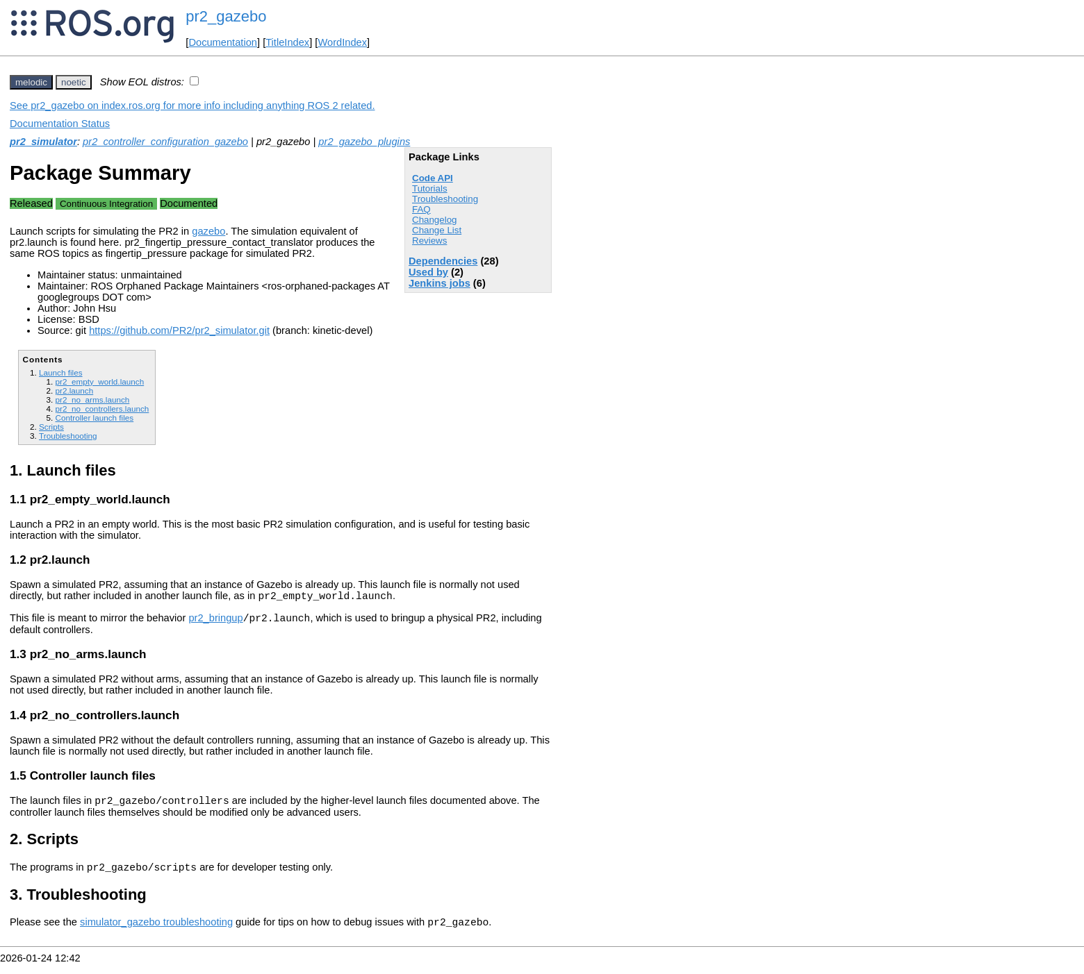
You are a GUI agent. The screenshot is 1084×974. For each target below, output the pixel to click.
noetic (73, 82)
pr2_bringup (215, 622)
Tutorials (429, 188)
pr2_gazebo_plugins (364, 141)
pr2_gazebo (226, 16)
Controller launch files (94, 417)
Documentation (222, 42)
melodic (31, 82)
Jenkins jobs (439, 283)
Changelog (434, 220)
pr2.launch (74, 390)
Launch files (61, 372)
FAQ (421, 209)
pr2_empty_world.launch (99, 381)
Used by (428, 272)
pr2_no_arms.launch (92, 399)
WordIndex (342, 42)
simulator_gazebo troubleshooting (156, 932)
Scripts (51, 426)
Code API (432, 178)
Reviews (429, 240)
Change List (436, 230)
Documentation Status (60, 123)
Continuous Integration (106, 204)
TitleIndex (287, 42)
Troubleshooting (445, 199)
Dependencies (443, 261)
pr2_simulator (43, 141)
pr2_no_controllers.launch (102, 408)
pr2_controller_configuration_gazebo (165, 141)
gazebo (208, 231)
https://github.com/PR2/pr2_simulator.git (179, 330)
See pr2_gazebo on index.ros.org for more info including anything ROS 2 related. (192, 105)
